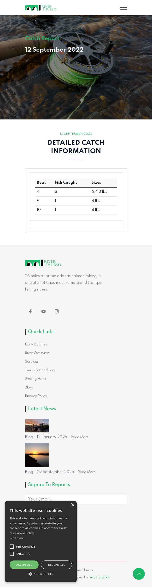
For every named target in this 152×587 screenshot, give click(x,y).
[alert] (41, 541)
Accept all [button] (24, 564)
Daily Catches (36, 344)
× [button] (72, 505)
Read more (17, 538)
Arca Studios (100, 577)
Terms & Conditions (40, 370)
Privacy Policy (36, 396)
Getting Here (35, 379)
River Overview (37, 353)
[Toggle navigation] (123, 7)
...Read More (78, 437)
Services (32, 361)
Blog (28, 387)
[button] (41, 573)
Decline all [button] (56, 564)
